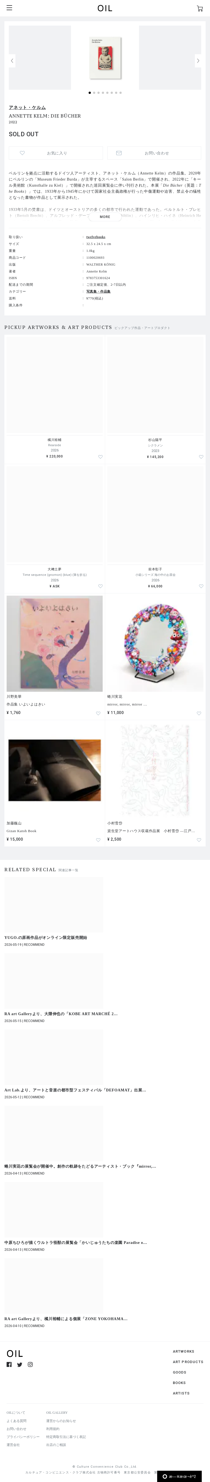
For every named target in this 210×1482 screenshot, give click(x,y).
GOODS (180, 1372)
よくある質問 (16, 1421)
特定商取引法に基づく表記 (66, 1437)
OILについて (16, 1413)
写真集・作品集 (98, 291)
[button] (198, 60)
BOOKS (179, 1383)
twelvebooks (95, 237)
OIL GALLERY (57, 1413)
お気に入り (57, 153)
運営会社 (13, 1445)
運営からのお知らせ (61, 1421)
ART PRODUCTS (188, 1362)
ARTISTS (181, 1393)
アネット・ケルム (27, 107)
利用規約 (52, 1429)
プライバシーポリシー (23, 1437)
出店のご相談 (56, 1445)
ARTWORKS (184, 1351)
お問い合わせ (157, 153)
